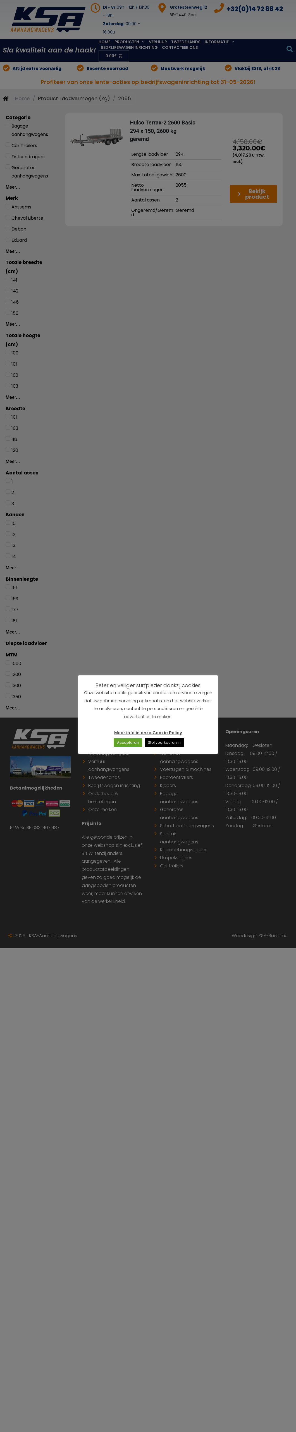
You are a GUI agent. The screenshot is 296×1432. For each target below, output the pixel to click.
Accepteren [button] (128, 742)
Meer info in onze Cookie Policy (148, 733)
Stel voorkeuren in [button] (164, 742)
